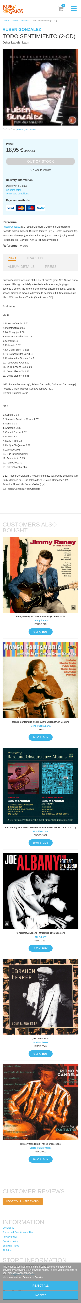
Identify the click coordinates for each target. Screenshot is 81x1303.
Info (12, 258)
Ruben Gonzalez (21, 20)
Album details (21, 267)
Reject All (41, 1285)
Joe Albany (40, 937)
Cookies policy (10, 1241)
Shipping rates (13, 190)
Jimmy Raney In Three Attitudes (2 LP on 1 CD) (41, 616)
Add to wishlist (43, 170)
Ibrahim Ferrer (40, 1042)
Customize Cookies (33, 1277)
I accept (40, 1295)
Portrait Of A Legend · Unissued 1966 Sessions (40, 933)
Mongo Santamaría (40, 726)
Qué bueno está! (40, 1038)
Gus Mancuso (40, 831)
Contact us (8, 1227)
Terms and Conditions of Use (18, 1232)
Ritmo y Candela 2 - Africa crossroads (40, 1144)
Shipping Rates (11, 1245)
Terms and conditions (17, 193)
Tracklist (35, 258)
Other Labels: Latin (16, 42)
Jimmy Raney (40, 620)
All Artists (8, 1250)
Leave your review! (26, 129)
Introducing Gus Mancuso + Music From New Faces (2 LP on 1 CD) (40, 827)
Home (6, 20)
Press (51, 267)
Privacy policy (10, 1236)
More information (12, 1277)
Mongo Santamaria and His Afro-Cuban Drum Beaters (40, 722)
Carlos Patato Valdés (40, 1148)
